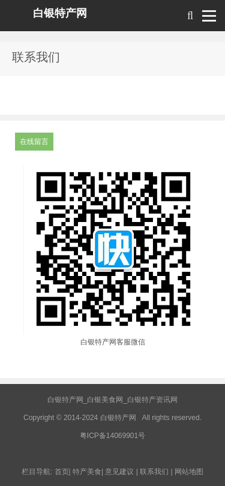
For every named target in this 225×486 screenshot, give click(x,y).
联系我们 (154, 471)
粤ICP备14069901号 (112, 435)
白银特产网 (60, 13)
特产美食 (87, 471)
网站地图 (189, 471)
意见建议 (119, 471)
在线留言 (34, 141)
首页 (62, 471)
